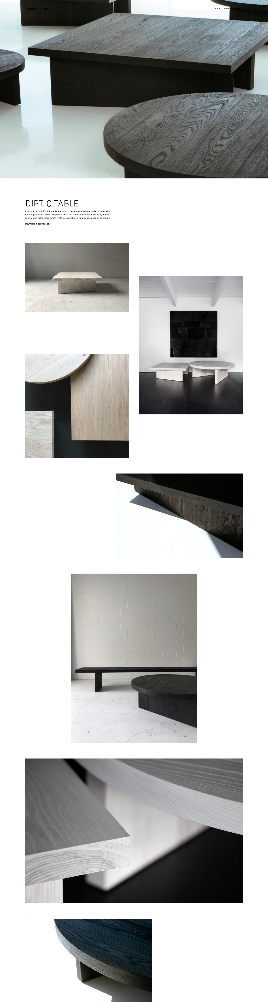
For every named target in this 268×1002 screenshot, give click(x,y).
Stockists (228, 8)
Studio (218, 8)
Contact (239, 8)
